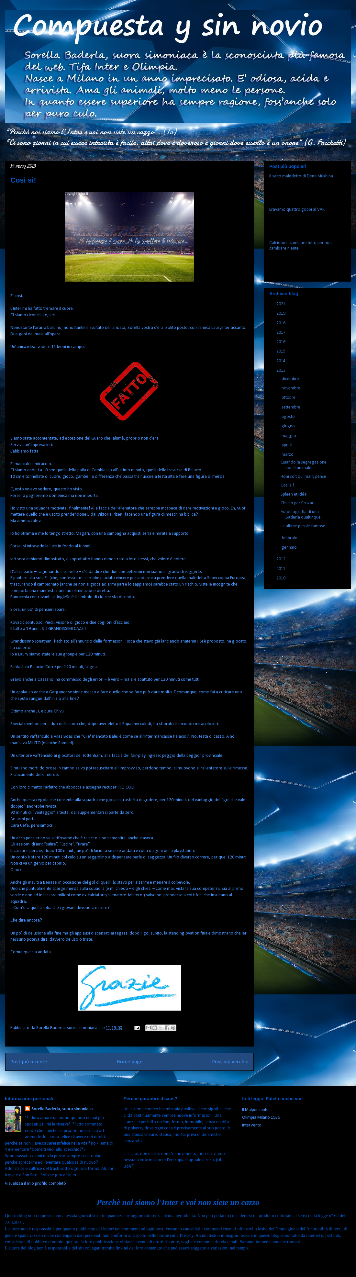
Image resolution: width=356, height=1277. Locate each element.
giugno (289, 426)
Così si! (287, 485)
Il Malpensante (255, 1109)
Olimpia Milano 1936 (261, 1117)
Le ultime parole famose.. (304, 526)
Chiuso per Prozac (297, 503)
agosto (289, 416)
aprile (287, 445)
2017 (281, 332)
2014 (281, 361)
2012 (281, 559)
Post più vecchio (230, 1062)
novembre (291, 388)
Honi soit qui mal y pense (303, 476)
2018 (281, 323)
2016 (281, 342)
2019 (281, 313)
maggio (289, 435)
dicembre (291, 378)
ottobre (289, 397)
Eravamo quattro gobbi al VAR (297, 209)
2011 (281, 568)
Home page (129, 1062)
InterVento (251, 1125)
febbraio (290, 538)
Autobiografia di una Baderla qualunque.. (302, 515)
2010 (281, 578)
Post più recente (28, 1062)
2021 (281, 304)
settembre (291, 407)
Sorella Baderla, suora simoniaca (62, 1109)
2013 (281, 370)
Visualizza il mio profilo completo (35, 1183)
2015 (281, 351)
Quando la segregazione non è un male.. (304, 465)
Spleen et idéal (294, 494)
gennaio (290, 547)
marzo (288, 454)
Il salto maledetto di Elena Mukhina (301, 176)
